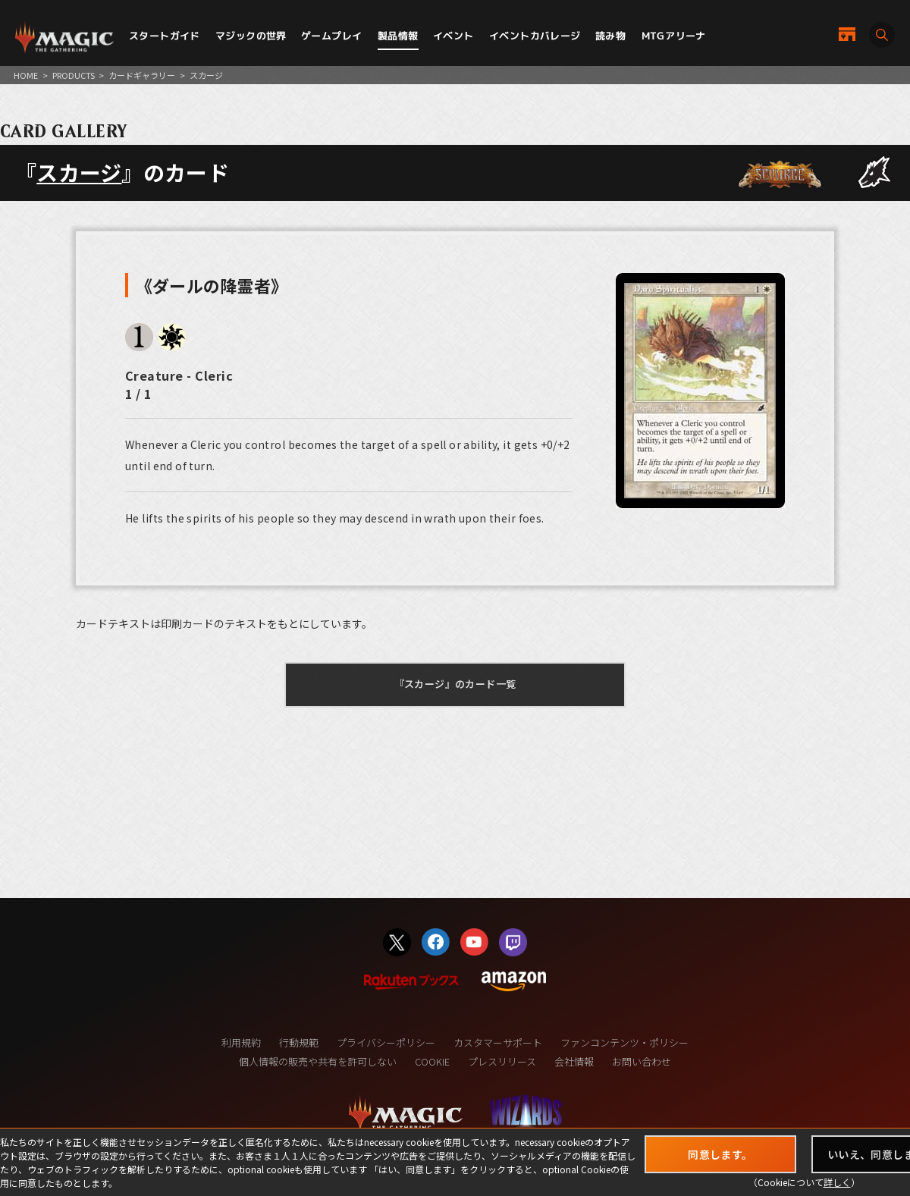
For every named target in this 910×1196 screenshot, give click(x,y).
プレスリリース (502, 1061)
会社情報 (574, 1061)
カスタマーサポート (497, 1042)
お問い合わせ (641, 1061)
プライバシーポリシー (386, 1042)
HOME (26, 75)
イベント (453, 35)
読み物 (610, 35)
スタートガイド (164, 35)
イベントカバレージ (535, 35)
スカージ (78, 172)
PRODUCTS (73, 75)
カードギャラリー (141, 75)
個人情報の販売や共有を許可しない (318, 1061)
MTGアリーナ (674, 35)
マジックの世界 (251, 35)
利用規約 (241, 1042)
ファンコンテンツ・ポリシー (624, 1042)
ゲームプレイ (331, 35)
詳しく (837, 1182)
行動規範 (298, 1042)
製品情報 (398, 35)
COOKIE (432, 1061)
